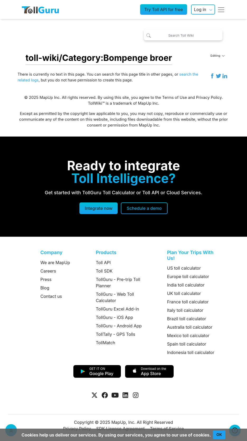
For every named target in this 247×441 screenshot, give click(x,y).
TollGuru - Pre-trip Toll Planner (118, 282)
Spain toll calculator (186, 344)
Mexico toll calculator (188, 335)
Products (106, 252)
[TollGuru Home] (40, 9)
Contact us (51, 296)
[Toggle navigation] (221, 9)
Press (45, 279)
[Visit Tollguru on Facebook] (105, 395)
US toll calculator (184, 268)
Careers (48, 271)
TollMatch (105, 342)
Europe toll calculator (188, 276)
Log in (200, 9)
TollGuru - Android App (119, 325)
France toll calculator (188, 301)
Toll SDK (104, 271)
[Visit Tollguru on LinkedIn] (125, 395)
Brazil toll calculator (186, 318)
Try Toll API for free (163, 9)
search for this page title (124, 74)
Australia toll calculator (189, 327)
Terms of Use (174, 97)
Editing (218, 55)
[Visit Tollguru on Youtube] (115, 395)
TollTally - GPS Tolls (115, 334)
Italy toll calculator (185, 310)
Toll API (103, 262)
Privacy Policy (209, 97)
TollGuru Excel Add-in (117, 309)
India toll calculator (186, 285)
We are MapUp (55, 262)
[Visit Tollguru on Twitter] (94, 395)
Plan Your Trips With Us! (190, 255)
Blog (44, 287)
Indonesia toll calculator (190, 352)
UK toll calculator (184, 293)
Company (51, 252)
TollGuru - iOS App (114, 317)
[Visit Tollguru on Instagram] (135, 395)
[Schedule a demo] (144, 208)
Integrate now (98, 208)
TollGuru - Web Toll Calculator (115, 297)
